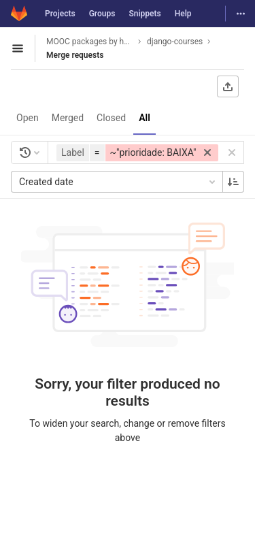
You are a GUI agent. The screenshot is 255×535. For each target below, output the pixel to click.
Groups (102, 13)
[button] (139, 152)
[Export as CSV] (228, 86)
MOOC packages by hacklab (89, 41)
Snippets (144, 13)
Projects (60, 13)
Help (183, 13)
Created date (118, 181)
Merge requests (74, 55)
